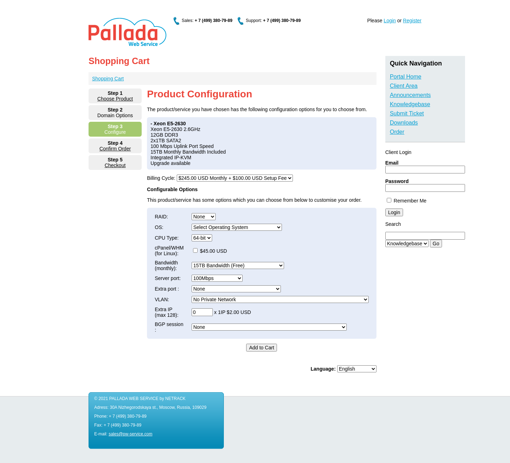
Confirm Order (115, 149)
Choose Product (115, 99)
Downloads (404, 123)
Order (397, 132)
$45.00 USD (210, 251)
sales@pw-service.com (131, 433)
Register (412, 20)
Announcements (410, 95)
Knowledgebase (410, 104)
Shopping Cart (108, 78)
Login (390, 20)
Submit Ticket (407, 113)
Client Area (404, 86)
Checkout (114, 165)
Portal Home (405, 77)
